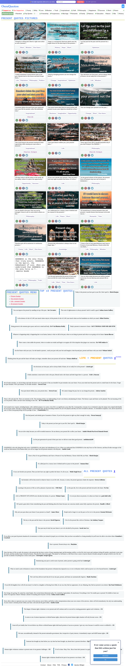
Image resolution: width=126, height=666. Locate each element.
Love (41, 10)
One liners (36, 48)
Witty (35, 10)
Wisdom (49, 10)
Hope (64, 48)
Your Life (30, 117)
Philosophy (82, 10)
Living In (34, 152)
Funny (29, 10)
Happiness (92, 10)
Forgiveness (55, 13)
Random (19, 13)
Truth (56, 10)
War (114, 13)
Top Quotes (28, 13)
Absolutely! (105, 655)
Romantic (74, 13)
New (36, 13)
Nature (108, 13)
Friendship (44, 13)
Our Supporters (19, 10)
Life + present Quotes (18, 302)
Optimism (95, 48)
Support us (7, 10)
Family (83, 13)
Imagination (62, 114)
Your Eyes (27, 152)
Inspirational (65, 10)
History (121, 13)
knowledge (63, 250)
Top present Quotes (17, 300)
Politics (41, 81)
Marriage (65, 13)
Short (109, 10)
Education (100, 13)
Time (100, 217)
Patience (91, 13)
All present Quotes (17, 305)
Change (53, 81)
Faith (74, 10)
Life (17, 81)
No (105, 659)
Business (53, 114)
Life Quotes (118, 358)
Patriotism (24, 81)
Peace (116, 10)
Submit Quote (8, 13)
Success (102, 10)
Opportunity (72, 114)
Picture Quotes (15, 297)
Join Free (80, 2)
